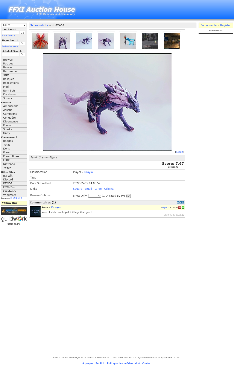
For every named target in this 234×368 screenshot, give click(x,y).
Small (88, 188)
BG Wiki (8, 175)
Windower (9, 195)
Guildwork (9, 191)
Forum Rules (11, 156)
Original (109, 188)
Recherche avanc (10, 46)
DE (17, 198)
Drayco (56, 207)
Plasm (7, 125)
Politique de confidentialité (123, 363)
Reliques (8, 79)
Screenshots (39, 25)
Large (98, 188)
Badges (8, 140)
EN (14, 198)
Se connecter (209, 25)
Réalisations (11, 82)
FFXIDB (7, 183)
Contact (147, 363)
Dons (6, 148)
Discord (8, 179)
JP (11, 198)
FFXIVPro (9, 187)
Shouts (7, 98)
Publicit (100, 363)
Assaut (7, 109)
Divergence (10, 121)
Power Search (8, 35)
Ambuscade (10, 106)
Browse (8, 59)
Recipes (8, 63)
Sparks (7, 129)
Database (9, 94)
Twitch (7, 167)
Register (225, 25)
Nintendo (9, 164)
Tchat (6, 144)
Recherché (10, 71)
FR (21, 198)
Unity (6, 133)
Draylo (88, 172)
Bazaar (7, 67)
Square (77, 188)
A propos (87, 363)
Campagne (10, 113)
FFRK (6, 160)
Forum (7, 152)
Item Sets (9, 90)
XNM (6, 75)
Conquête (9, 117)
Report (179, 152)
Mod (6, 86)
